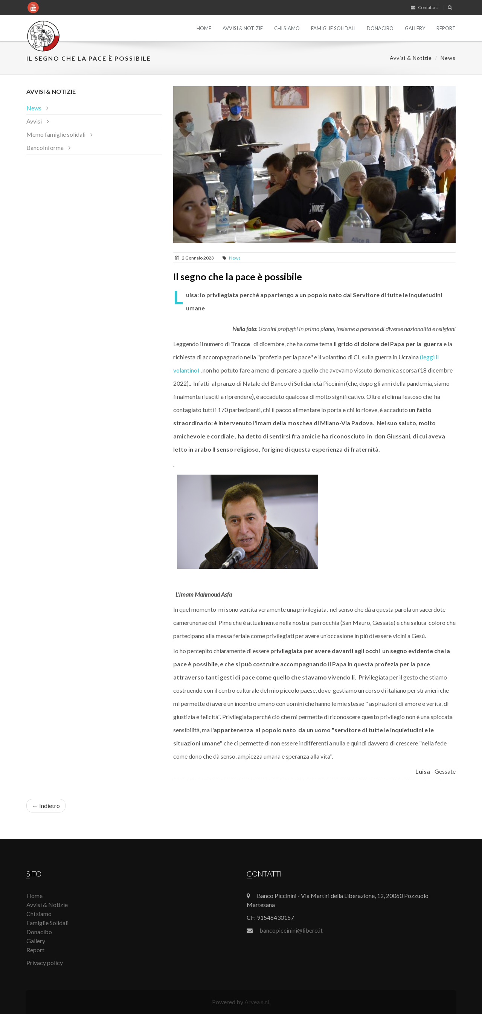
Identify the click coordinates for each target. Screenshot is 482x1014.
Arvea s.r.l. (257, 1001)
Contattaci (425, 7)
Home (204, 28)
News (448, 58)
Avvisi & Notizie (243, 28)
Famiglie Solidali (333, 28)
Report (446, 28)
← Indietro (46, 805)
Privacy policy (44, 962)
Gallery (415, 28)
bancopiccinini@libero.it (291, 930)
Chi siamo (287, 28)
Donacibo (380, 28)
